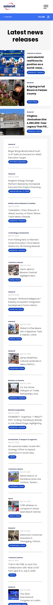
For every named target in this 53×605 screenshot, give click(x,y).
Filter (43, 17)
